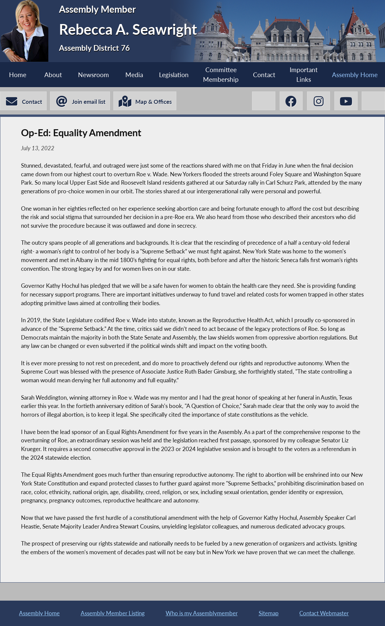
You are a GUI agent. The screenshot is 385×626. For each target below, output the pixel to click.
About (53, 74)
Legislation (174, 74)
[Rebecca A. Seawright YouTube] (345, 101)
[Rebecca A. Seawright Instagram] (318, 101)
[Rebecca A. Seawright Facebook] (290, 101)
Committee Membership (221, 74)
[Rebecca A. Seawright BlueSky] (373, 101)
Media (134, 74)
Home (17, 74)
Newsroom (93, 74)
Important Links (304, 74)
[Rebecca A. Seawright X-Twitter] (262, 101)
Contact (264, 74)
